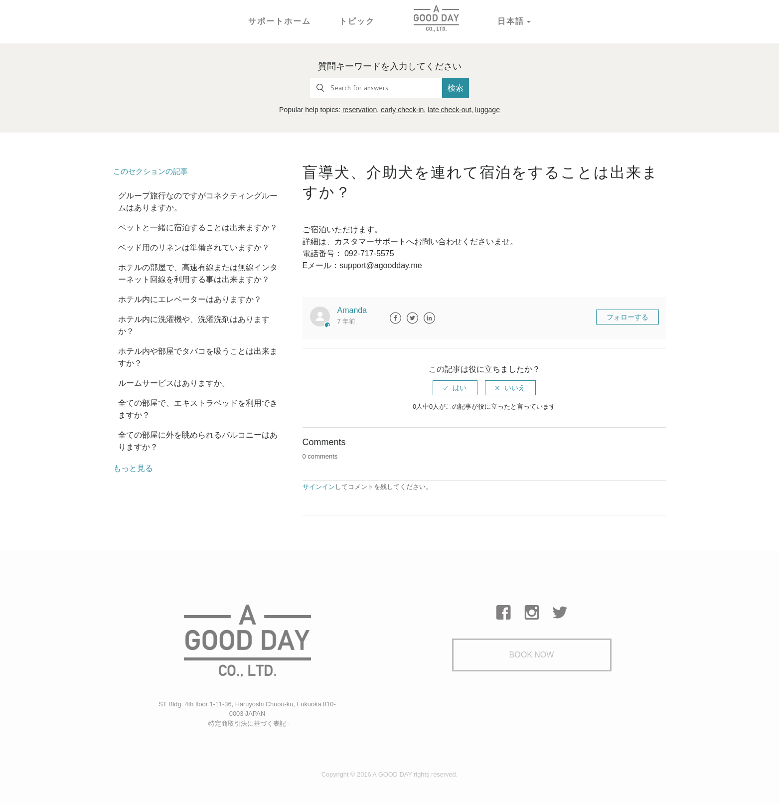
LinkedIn (429, 318)
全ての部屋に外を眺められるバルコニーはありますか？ (198, 441)
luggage (487, 110)
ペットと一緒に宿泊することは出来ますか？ (198, 227)
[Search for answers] (376, 88)
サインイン (319, 486)
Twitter (412, 318)
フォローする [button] (627, 317)
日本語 (510, 21)
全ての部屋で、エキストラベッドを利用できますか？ (198, 409)
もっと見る (133, 468)
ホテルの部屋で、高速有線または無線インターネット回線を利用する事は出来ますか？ (198, 273)
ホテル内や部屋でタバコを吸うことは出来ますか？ (198, 357)
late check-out (449, 110)
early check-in (402, 110)
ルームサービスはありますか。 (174, 383)
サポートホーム (279, 21)
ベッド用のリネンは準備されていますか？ (194, 247)
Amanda (352, 310)
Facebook (395, 318)
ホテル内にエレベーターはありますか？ (190, 299)
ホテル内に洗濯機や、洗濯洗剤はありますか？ (194, 325)
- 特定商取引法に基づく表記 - (247, 723)
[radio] (455, 387)
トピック (357, 21)
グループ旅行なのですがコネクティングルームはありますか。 (198, 201)
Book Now (531, 654)
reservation (359, 110)
